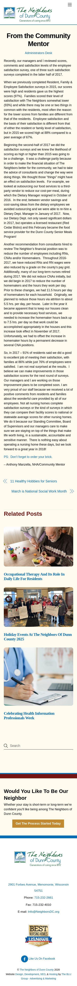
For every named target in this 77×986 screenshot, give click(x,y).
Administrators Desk (38, 53)
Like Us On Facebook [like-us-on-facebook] (38, 958)
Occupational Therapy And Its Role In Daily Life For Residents (34, 576)
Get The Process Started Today (38, 823)
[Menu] (69, 4)
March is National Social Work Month (39, 491)
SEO (43, 974)
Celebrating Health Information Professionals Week (29, 715)
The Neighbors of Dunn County (37, 969)
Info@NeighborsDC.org (43, 911)
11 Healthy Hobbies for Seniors (33, 481)
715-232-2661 (43, 897)
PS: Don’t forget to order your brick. (28, 457)
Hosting (53, 974)
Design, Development (27, 974)
